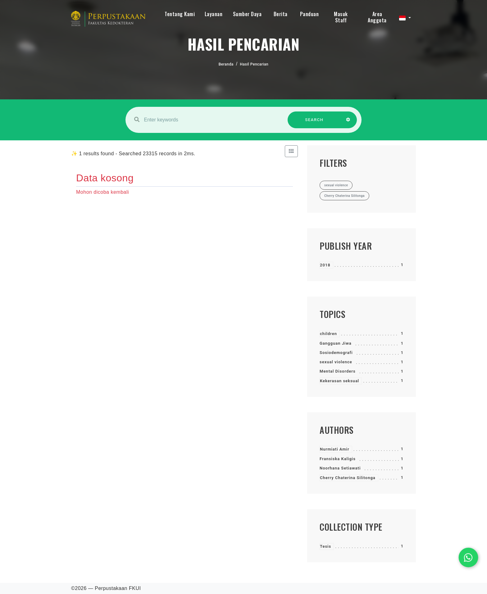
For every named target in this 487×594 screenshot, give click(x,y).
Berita (281, 14)
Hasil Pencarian (254, 64)
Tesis (325, 546)
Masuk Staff (341, 17)
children (328, 333)
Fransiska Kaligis (338, 458)
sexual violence (336, 362)
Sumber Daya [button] (247, 14)
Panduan (309, 14)
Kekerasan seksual (339, 381)
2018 (325, 265)
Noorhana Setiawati (340, 468)
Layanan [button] (214, 14)
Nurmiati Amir (334, 449)
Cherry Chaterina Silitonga (347, 477)
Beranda (226, 64)
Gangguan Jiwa (336, 343)
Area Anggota (377, 17)
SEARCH (314, 122)
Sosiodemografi (336, 352)
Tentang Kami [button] (180, 14)
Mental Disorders (338, 371)
